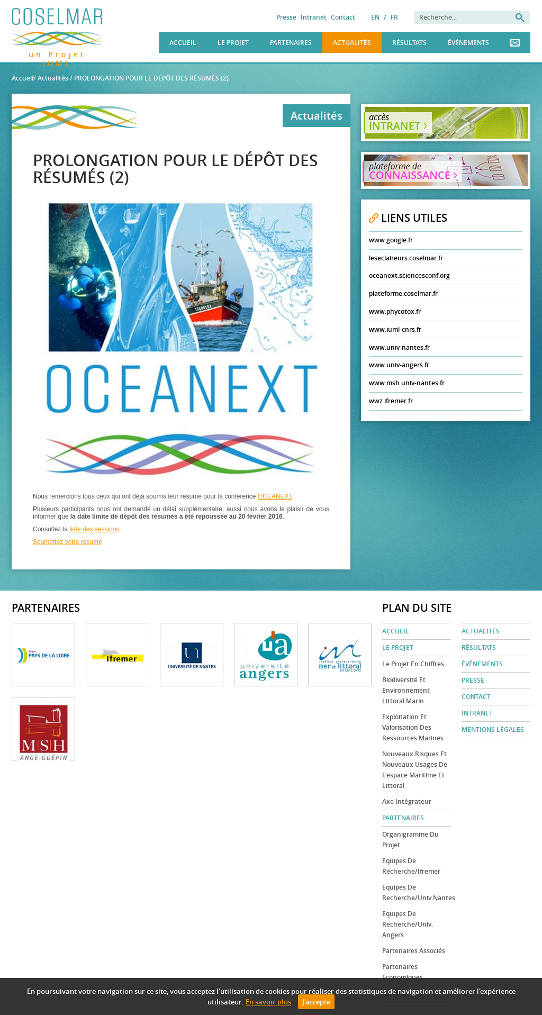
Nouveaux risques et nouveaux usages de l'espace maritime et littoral (414, 769)
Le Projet (233, 42)
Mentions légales (493, 729)
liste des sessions (94, 529)
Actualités (352, 42)
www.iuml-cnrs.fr (395, 329)
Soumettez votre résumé (67, 542)
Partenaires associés (413, 950)
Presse (286, 17)
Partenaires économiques (402, 972)
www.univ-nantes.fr (399, 347)
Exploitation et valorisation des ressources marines (413, 727)
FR (394, 17)
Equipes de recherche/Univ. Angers (407, 924)
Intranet (314, 17)
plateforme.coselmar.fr (403, 293)
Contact (343, 17)
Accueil (182, 42)
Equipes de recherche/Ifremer (411, 866)
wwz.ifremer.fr (391, 400)
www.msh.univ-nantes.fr (407, 382)
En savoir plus (268, 1002)
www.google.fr (391, 239)
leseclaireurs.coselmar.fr (406, 257)
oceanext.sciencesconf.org (409, 275)
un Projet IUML (57, 52)
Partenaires (291, 42)
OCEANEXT (275, 496)
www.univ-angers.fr (399, 364)
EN (375, 17)
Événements (468, 42)
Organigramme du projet (410, 839)
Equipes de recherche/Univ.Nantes (416, 892)
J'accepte (316, 1002)
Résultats (409, 42)
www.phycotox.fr (395, 311)
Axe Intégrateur (406, 801)
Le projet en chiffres (413, 663)
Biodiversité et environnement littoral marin (406, 690)
